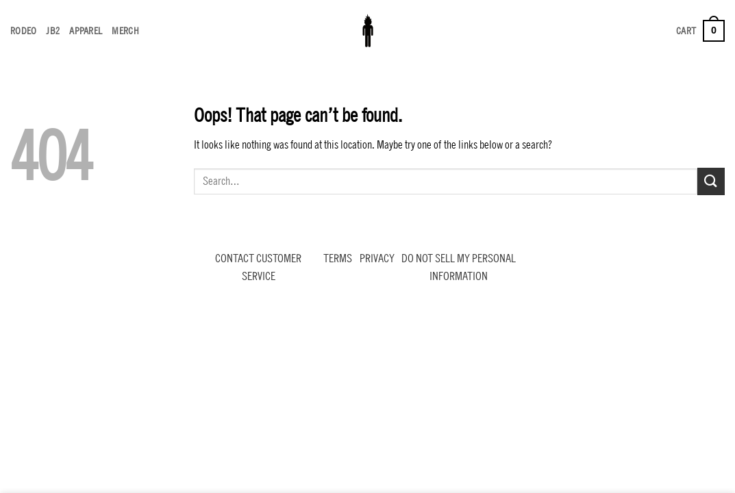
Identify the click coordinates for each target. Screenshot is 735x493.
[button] (700, 30)
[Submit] (711, 181)
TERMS (337, 258)
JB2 (53, 30)
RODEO (23, 30)
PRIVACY (377, 258)
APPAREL (85, 30)
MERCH (125, 30)
